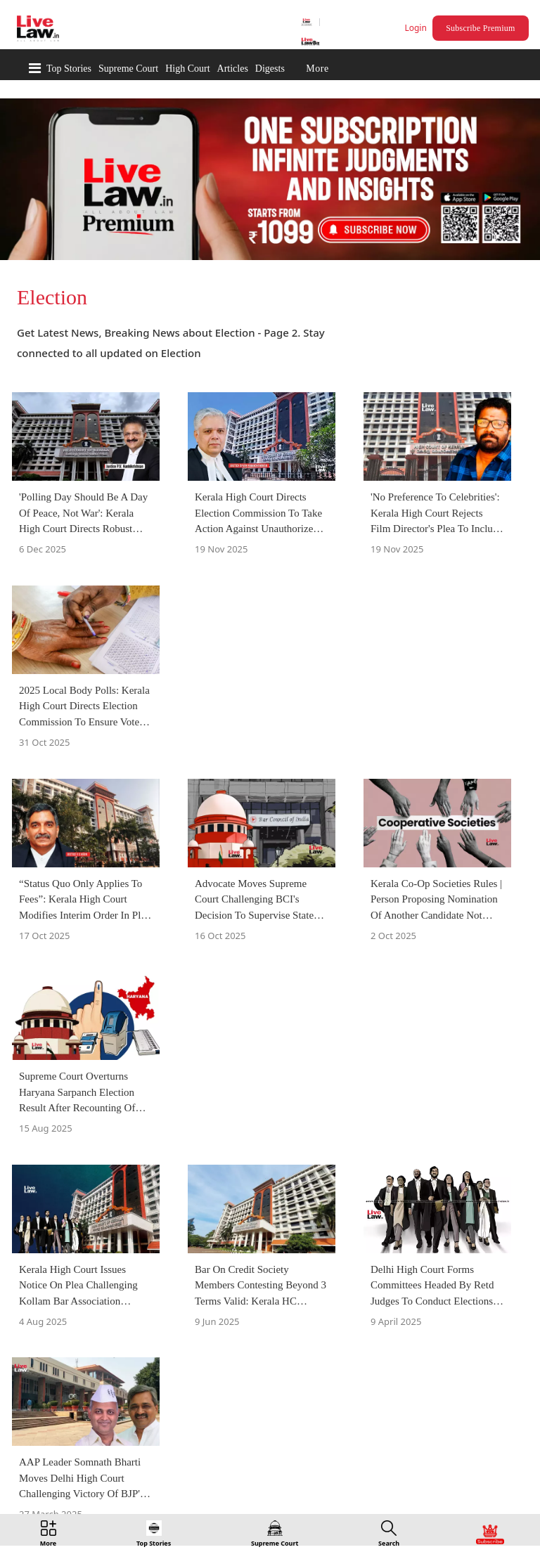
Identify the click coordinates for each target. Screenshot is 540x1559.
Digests (270, 68)
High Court (187, 68)
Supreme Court (128, 68)
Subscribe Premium (480, 28)
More (317, 68)
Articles (232, 68)
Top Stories (68, 68)
